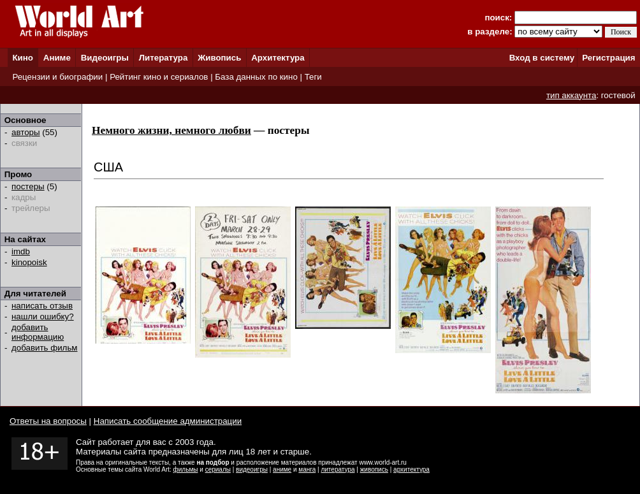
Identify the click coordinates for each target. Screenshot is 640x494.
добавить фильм (44, 347)
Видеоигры (105, 57)
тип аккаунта (571, 95)
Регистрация (608, 57)
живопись (374, 469)
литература (337, 469)
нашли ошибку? (42, 316)
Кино (22, 57)
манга (307, 469)
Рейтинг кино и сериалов (159, 77)
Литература (163, 57)
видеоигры (252, 469)
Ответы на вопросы (48, 421)
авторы (25, 132)
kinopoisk (29, 262)
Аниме (57, 57)
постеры (28, 186)
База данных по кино (256, 77)
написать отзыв (42, 305)
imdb (20, 251)
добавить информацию (37, 332)
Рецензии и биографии (57, 77)
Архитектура (277, 57)
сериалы (218, 469)
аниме (282, 469)
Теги (313, 77)
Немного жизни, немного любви (171, 130)
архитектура (411, 469)
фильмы (185, 469)
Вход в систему (541, 57)
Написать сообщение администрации (168, 421)
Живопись (219, 57)
